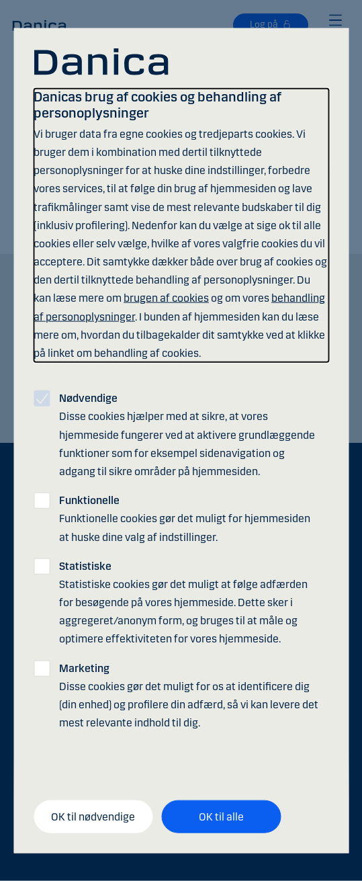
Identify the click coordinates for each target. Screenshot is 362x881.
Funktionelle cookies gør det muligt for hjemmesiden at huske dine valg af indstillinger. (184, 518)
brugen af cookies (166, 298)
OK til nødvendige (93, 816)
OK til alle (221, 816)
